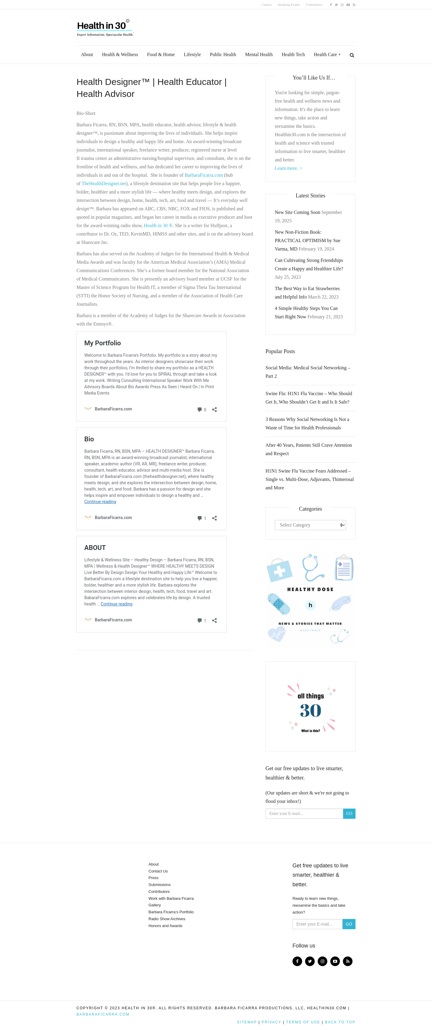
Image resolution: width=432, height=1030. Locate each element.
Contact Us (158, 871)
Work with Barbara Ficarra (171, 898)
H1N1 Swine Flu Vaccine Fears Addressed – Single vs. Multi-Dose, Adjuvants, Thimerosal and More (310, 479)
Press (153, 877)
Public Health (223, 54)
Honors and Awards (165, 925)
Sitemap (247, 1022)
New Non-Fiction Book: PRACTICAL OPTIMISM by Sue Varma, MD (307, 240)
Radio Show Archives (166, 919)
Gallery (154, 905)
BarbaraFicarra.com (103, 1014)
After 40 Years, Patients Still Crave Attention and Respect (309, 449)
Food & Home (161, 54)
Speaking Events (289, 4)
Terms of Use (303, 1022)
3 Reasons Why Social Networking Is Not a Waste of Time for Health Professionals (307, 423)
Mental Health (259, 54)
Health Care (325, 54)
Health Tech (293, 54)
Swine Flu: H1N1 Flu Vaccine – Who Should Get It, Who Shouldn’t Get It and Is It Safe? (309, 397)
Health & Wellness (120, 54)
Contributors (314, 4)
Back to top (340, 1022)
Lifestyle (192, 54)
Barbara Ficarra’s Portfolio (171, 912)
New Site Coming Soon (297, 212)
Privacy (271, 1022)
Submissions (159, 884)
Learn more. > (288, 168)
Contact (267, 4)
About (87, 54)
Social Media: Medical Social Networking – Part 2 (308, 372)
